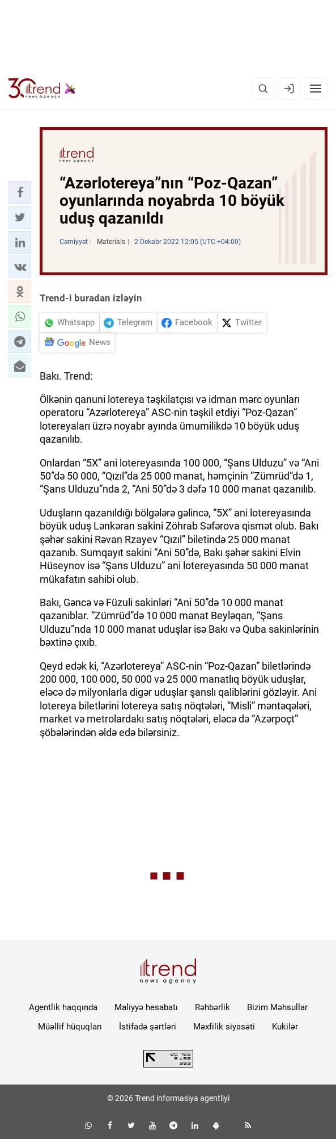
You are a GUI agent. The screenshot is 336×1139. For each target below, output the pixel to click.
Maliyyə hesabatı (146, 1007)
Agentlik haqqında (63, 1007)
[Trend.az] (42, 88)
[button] (20, 192)
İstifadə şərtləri (147, 1027)
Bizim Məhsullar (277, 1007)
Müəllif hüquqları (70, 1027)
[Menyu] (316, 88)
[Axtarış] (263, 88)
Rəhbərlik (212, 1007)
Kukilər (285, 1027)
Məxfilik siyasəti (224, 1027)
